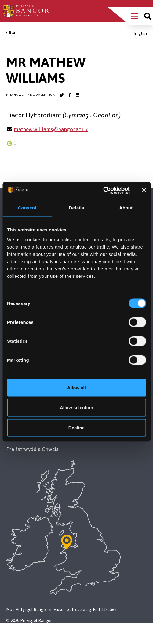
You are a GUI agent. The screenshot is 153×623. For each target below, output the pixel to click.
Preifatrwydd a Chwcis (32, 449)
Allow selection (76, 407)
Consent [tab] (27, 207)
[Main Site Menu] (134, 16)
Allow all (76, 387)
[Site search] (148, 16)
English (140, 33)
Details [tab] (76, 207)
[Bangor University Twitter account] (61, 95)
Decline (76, 427)
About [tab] (126, 207)
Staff (13, 32)
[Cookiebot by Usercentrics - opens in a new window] (103, 190)
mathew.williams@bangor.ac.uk (51, 129)
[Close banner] (144, 190)
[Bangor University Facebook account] (69, 95)
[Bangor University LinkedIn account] (77, 95)
